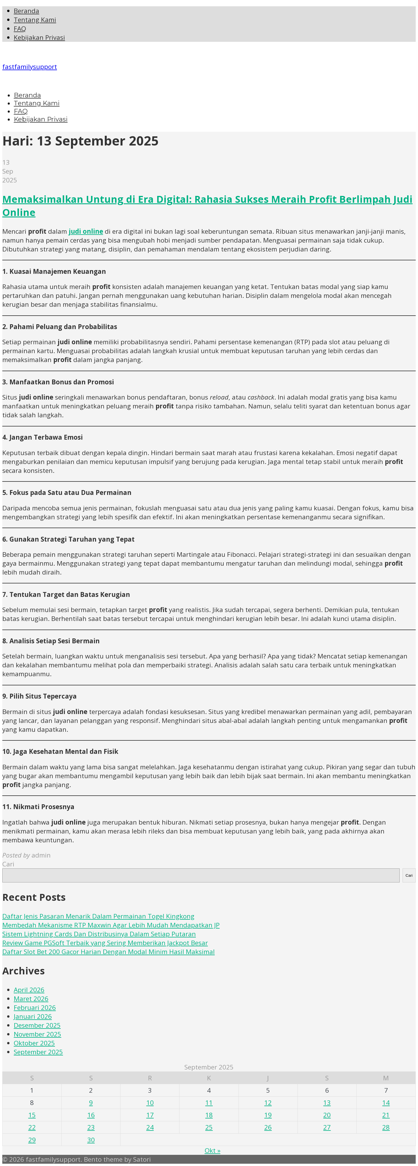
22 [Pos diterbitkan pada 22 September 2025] (32, 1127)
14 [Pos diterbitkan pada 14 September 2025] (386, 1102)
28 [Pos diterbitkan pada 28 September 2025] (386, 1127)
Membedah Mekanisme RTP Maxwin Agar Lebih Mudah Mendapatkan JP (111, 925)
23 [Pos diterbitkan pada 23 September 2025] (91, 1127)
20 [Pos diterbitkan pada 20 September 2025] (327, 1114)
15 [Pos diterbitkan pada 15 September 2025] (32, 1114)
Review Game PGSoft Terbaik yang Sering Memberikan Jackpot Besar (105, 942)
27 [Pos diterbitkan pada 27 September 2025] (327, 1127)
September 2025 (38, 1051)
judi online (86, 231)
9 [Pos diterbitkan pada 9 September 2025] (91, 1102)
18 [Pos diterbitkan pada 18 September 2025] (209, 1114)
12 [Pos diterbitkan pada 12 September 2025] (268, 1102)
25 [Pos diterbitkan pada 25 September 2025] (209, 1127)
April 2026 (29, 989)
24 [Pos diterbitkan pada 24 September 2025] (150, 1127)
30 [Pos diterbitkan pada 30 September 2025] (91, 1139)
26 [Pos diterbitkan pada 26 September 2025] (268, 1127)
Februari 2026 (35, 1007)
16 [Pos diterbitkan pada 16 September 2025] (91, 1114)
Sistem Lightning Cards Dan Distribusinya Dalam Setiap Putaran (99, 933)
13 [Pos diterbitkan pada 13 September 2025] (327, 1102)
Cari (8, 864)
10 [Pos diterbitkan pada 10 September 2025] (150, 1102)
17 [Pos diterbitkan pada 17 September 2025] (150, 1114)
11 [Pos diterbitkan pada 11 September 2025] (209, 1102)
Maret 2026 (31, 998)
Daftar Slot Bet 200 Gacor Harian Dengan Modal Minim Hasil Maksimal (108, 951)
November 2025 (37, 1034)
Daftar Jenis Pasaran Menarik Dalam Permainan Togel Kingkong (98, 916)
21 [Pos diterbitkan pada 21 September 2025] (386, 1114)
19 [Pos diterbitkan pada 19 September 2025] (268, 1114)
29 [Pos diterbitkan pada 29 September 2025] (32, 1139)
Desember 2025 (37, 1025)
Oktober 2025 (34, 1043)
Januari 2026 (33, 1016)
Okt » (212, 1150)
